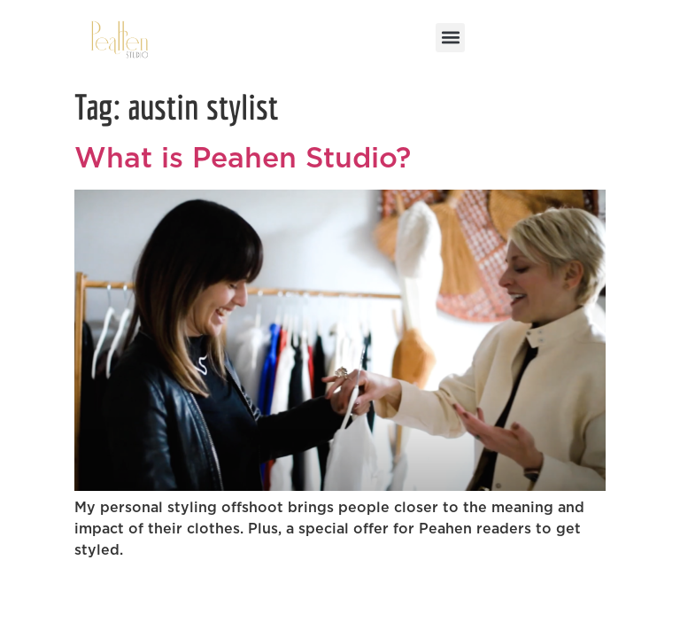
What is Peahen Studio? (247, 158)
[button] (450, 37)
